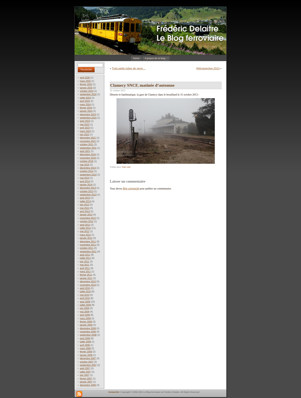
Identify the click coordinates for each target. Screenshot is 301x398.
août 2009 (85, 301)
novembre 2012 (88, 218)
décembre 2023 (88, 114)
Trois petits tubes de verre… (129, 68)
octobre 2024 (86, 91)
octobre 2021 (86, 144)
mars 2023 (85, 131)
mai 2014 (84, 178)
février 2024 (86, 107)
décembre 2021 (88, 137)
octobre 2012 (86, 221)
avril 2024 (85, 101)
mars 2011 (85, 271)
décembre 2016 (88, 154)
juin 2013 (84, 204)
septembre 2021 (88, 148)
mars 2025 (85, 81)
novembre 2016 (88, 158)
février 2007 (86, 378)
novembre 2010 (88, 285)
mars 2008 (85, 348)
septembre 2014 (88, 174)
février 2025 (86, 84)
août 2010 (85, 288)
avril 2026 (85, 77)
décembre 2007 (88, 358)
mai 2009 (84, 311)
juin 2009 (84, 308)
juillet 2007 (85, 372)
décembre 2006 (88, 385)
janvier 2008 (86, 355)
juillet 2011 (85, 258)
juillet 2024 (85, 97)
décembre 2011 (88, 241)
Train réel (126, 167)
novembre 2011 (88, 244)
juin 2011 (84, 261)
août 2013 (85, 198)
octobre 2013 (86, 191)
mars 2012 (85, 234)
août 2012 (85, 225)
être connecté (131, 188)
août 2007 (85, 368)
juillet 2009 (85, 305)
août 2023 (85, 121)
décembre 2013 (88, 188)
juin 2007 (84, 375)
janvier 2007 (86, 382)
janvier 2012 (86, 238)
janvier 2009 (86, 325)
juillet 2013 (85, 201)
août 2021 (85, 151)
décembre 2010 (88, 281)
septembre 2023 (88, 117)
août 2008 (85, 338)
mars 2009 (85, 318)
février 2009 (86, 321)
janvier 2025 (86, 87)
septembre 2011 (88, 251)
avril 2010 (85, 298)
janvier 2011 (86, 278)
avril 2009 (85, 315)
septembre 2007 (88, 365)
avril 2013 (85, 211)
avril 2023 (85, 127)
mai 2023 (84, 124)
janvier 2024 (86, 111)
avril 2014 (85, 181)
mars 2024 (85, 104)
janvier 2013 (86, 214)
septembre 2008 (88, 335)
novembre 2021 (88, 141)
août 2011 (85, 254)
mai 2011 (84, 264)
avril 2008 (85, 345)
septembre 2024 (88, 94)
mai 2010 (84, 295)
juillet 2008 (85, 341)
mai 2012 (84, 231)
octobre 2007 (86, 362)
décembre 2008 (88, 328)
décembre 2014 (88, 168)
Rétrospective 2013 (208, 68)
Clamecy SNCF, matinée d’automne (142, 85)
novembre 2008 (88, 331)
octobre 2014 (86, 171)
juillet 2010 (85, 291)
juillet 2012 (85, 228)
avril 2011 (85, 268)
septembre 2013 (88, 194)
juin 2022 (84, 134)
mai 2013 (84, 208)
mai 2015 (84, 164)
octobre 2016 (86, 161)
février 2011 (86, 274)
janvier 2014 (86, 184)
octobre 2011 (86, 248)
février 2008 (86, 351)
